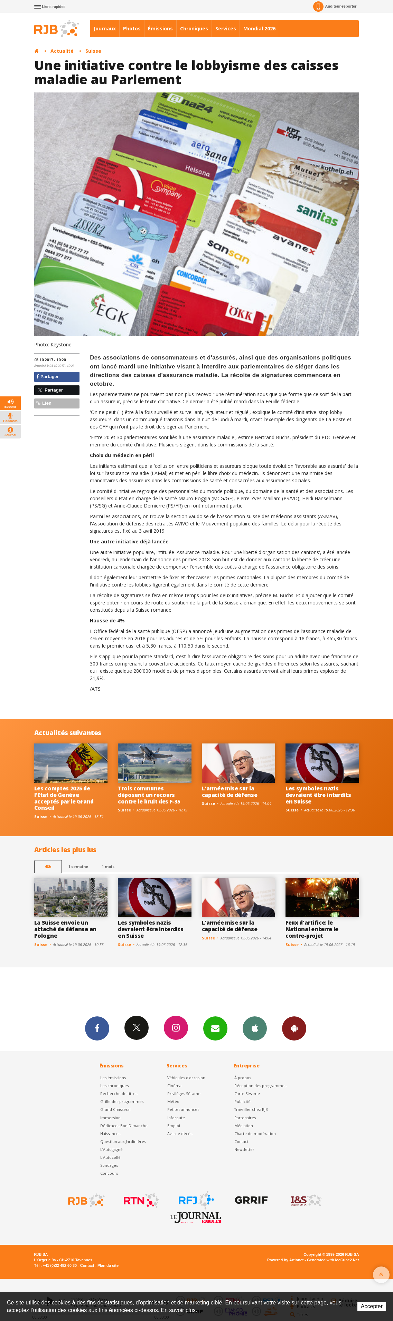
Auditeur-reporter (334, 6)
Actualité (62, 51)
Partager (47, 376)
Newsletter (244, 1149)
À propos (242, 1077)
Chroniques (194, 28)
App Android (294, 1028)
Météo (173, 1101)
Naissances (110, 1133)
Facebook (97, 1028)
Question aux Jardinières (123, 1141)
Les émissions (113, 1077)
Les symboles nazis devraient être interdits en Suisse (318, 795)
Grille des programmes (121, 1101)
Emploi (173, 1125)
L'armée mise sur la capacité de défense (230, 792)
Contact (241, 1141)
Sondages (109, 1165)
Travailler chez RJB (251, 1109)
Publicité (242, 1101)
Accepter (372, 1306)
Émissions (160, 28)
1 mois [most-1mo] (108, 866)
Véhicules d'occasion (186, 1077)
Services (225, 28)
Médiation (243, 1125)
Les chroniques (114, 1085)
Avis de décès (179, 1133)
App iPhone (255, 1028)
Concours (109, 1173)
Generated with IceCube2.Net (333, 1260)
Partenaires (245, 1117)
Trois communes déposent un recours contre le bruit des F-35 (149, 795)
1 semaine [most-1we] (78, 866)
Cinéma (174, 1085)
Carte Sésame (247, 1093)
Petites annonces (183, 1109)
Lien (44, 403)
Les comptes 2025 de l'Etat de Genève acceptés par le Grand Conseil (64, 798)
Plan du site (108, 1265)
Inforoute (176, 1117)
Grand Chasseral (115, 1109)
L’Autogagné (111, 1149)
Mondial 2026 (259, 28)
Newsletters (215, 1028)
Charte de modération (255, 1133)
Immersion (110, 1117)
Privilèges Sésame (183, 1093)
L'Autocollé (110, 1157)
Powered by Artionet (285, 1260)
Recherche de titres (118, 1093)
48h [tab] (48, 866)
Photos (132, 28)
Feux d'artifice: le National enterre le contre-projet (312, 929)
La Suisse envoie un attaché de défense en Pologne (65, 929)
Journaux (105, 28)
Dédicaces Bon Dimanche (124, 1125)
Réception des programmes (260, 1085)
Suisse (93, 51)
